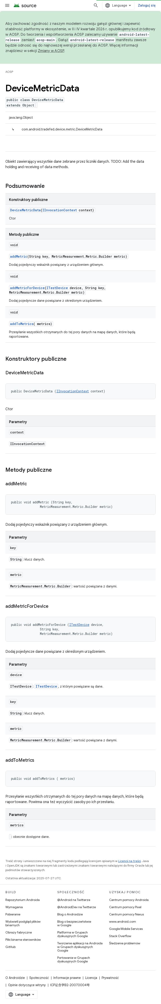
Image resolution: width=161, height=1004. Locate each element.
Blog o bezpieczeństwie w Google (74, 923)
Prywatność (110, 978)
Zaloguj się (147, 5)
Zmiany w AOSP (51, 51)
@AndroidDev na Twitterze (76, 907)
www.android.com (122, 921)
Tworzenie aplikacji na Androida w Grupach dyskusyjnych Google (80, 946)
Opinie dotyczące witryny (27, 985)
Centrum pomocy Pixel (125, 907)
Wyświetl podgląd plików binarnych (23, 923)
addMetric (18, 256)
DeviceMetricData (25, 210)
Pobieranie (12, 914)
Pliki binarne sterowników (23, 940)
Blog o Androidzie (70, 914)
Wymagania (14, 907)
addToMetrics (21, 324)
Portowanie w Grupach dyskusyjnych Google (73, 959)
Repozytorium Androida (22, 900)
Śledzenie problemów (124, 943)
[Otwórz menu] (7, 5)
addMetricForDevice (27, 288)
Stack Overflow (120, 936)
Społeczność (39, 978)
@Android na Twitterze (73, 900)
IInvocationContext (59, 210)
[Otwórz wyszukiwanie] (96, 5)
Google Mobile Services (126, 929)
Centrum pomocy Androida (129, 900)
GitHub (10, 947)
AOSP (9, 72)
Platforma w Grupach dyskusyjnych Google (72, 934)
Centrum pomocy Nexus (126, 914)
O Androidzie (15, 978)
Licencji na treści (129, 861)
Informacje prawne (67, 978)
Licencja (91, 978)
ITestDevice (57, 288)
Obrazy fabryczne (18, 932)
